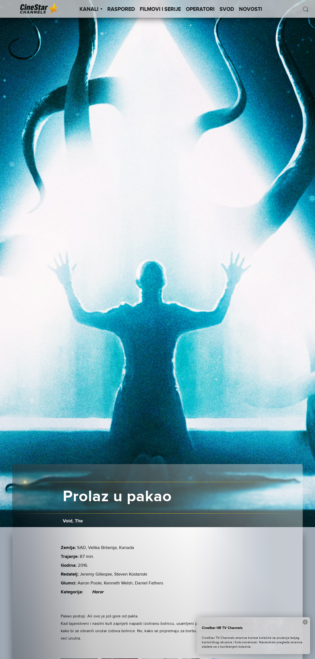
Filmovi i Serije (160, 9)
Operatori (200, 9)
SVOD (227, 9)
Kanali (90, 9)
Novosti (250, 9)
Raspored (121, 9)
